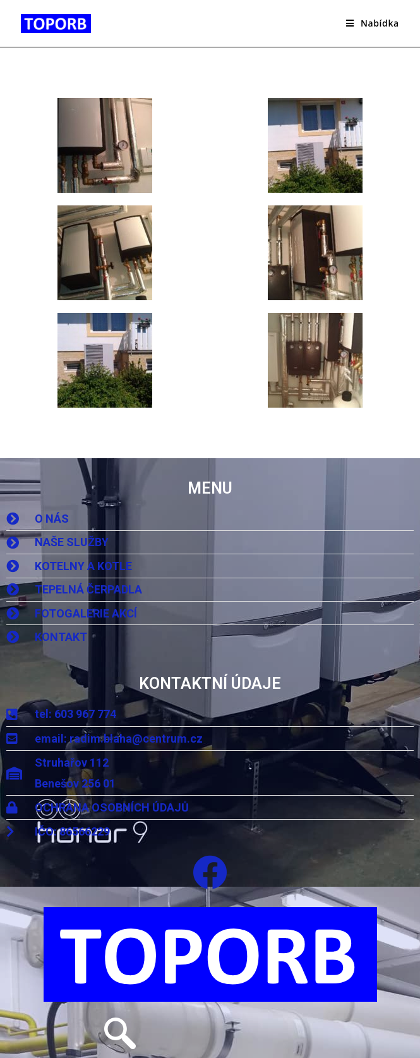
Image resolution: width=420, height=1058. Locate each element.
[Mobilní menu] (372, 23)
